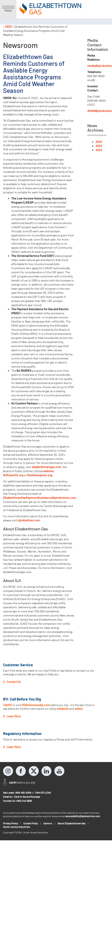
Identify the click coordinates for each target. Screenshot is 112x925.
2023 (8, 26)
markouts (63, 708)
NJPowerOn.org (13, 475)
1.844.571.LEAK (43, 792)
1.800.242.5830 (24, 800)
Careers (47, 823)
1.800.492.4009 (23, 792)
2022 (99, 142)
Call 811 (8, 705)
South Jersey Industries (16, 826)
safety (79, 708)
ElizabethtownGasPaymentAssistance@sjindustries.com (39, 497)
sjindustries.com (29, 520)
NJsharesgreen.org (39, 475)
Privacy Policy (10, 823)
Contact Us (9, 800)
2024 (99, 150)
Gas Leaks (8, 792)
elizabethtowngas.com (46, 467)
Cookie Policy (30, 823)
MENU (8, 9)
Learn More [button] (12, 716)
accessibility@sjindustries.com (83, 816)
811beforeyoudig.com (36, 705)
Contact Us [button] (12, 681)
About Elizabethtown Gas (71, 823)
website (48, 471)
